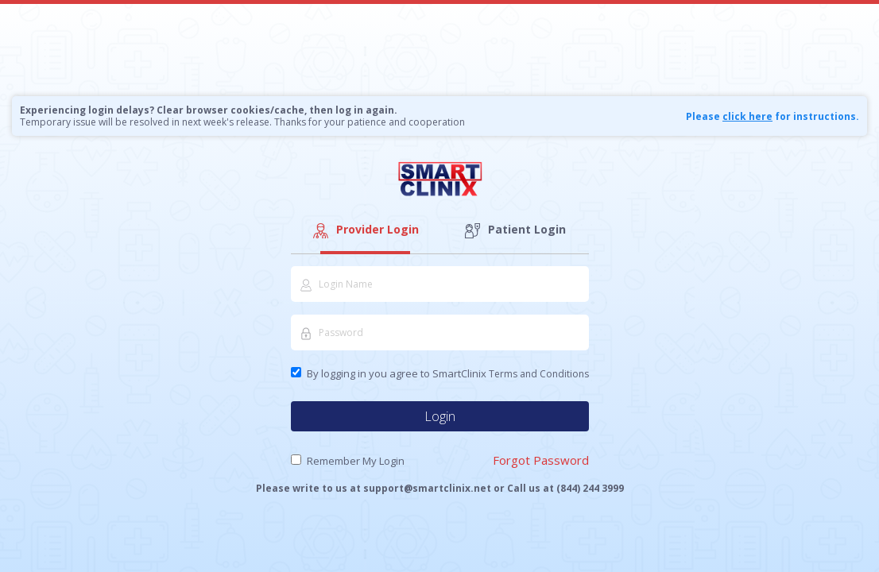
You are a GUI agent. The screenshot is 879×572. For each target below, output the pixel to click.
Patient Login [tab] (514, 229)
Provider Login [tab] (365, 229)
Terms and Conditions (539, 374)
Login (439, 416)
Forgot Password (541, 460)
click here (747, 116)
